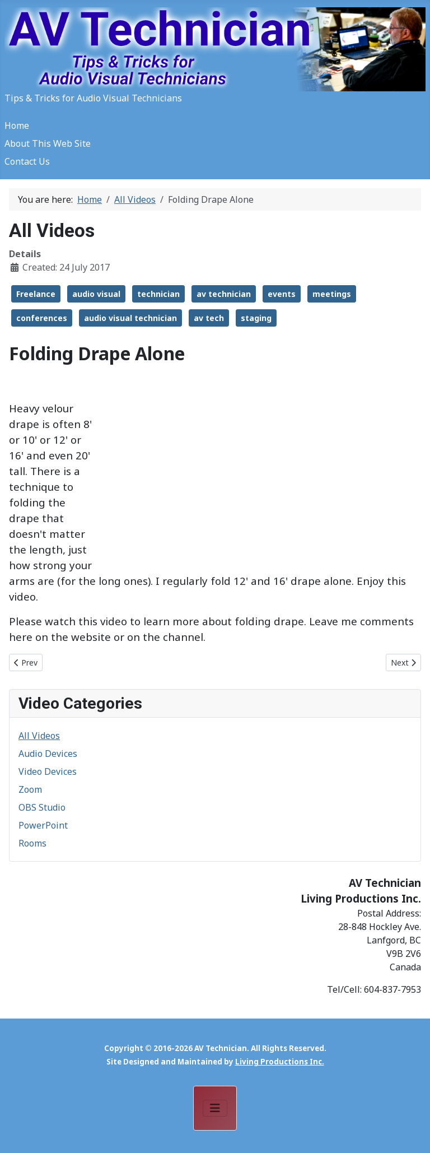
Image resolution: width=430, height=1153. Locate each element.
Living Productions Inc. (279, 1062)
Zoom (30, 789)
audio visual (96, 294)
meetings (331, 294)
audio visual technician (130, 318)
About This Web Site (47, 143)
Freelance (35, 294)
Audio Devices (47, 753)
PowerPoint (43, 825)
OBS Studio (42, 807)
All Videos (39, 735)
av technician (224, 294)
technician (158, 294)
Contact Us (27, 161)
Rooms (32, 843)
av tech (209, 318)
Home (16, 125)
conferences (41, 318)
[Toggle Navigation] (215, 1108)
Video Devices (47, 771)
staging (256, 318)
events (282, 294)
